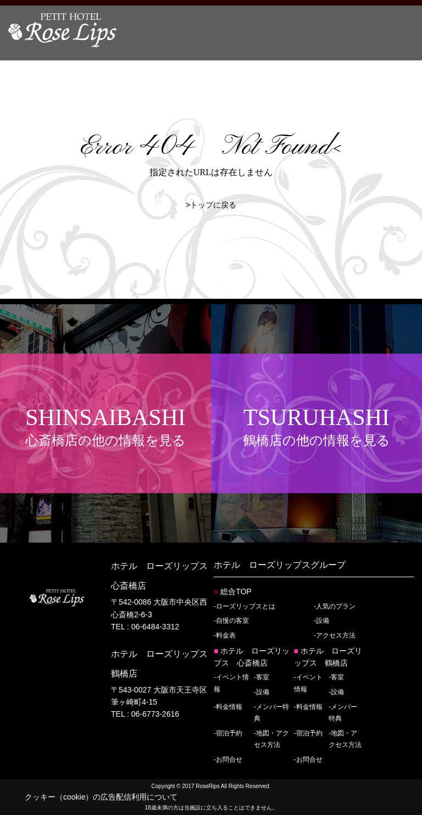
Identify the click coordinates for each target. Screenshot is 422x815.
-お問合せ (228, 759)
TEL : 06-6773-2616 (145, 714)
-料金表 (225, 635)
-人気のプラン (335, 606)
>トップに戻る (211, 204)
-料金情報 (228, 707)
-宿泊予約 (228, 733)
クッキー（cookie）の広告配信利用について (101, 796)
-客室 (261, 677)
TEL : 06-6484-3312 (145, 626)
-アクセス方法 (335, 635)
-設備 (321, 620)
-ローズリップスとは (244, 606)
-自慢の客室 (231, 620)
